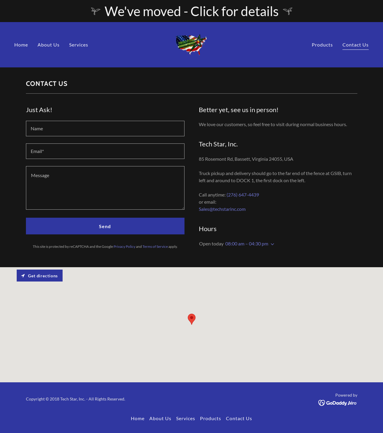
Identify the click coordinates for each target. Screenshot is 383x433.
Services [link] (78, 44)
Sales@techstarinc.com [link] (222, 209)
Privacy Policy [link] (124, 246)
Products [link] (322, 44)
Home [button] (138, 418)
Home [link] (21, 44)
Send (105, 226)
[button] (271, 244)
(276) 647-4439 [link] (243, 194)
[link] (191, 44)
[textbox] (105, 128)
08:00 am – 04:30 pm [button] (246, 243)
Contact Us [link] (355, 44)
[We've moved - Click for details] (191, 11)
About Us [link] (49, 44)
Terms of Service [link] (155, 246)
